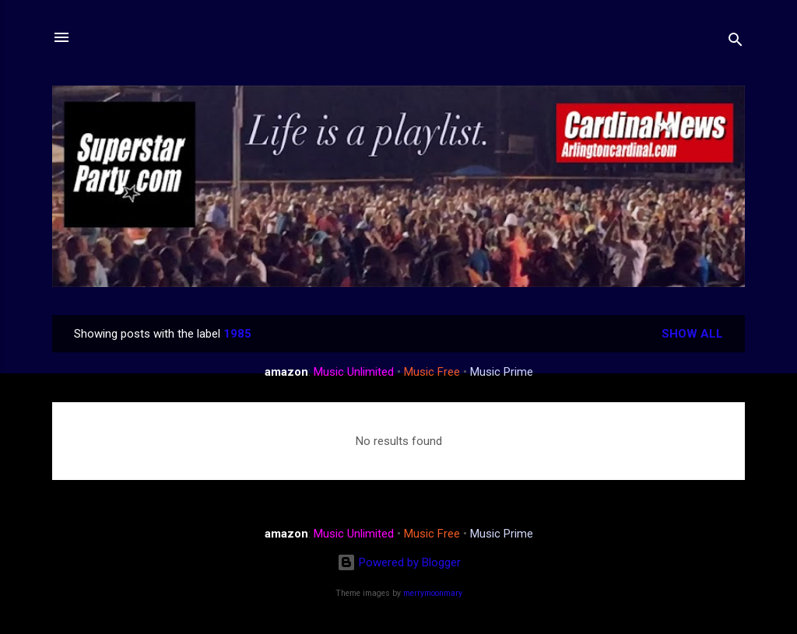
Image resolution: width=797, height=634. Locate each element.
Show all (692, 334)
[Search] (735, 42)
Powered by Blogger (399, 562)
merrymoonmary (432, 593)
